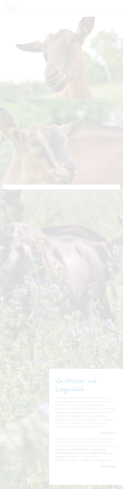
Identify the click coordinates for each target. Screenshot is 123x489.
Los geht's (62, 79)
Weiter (62, 184)
